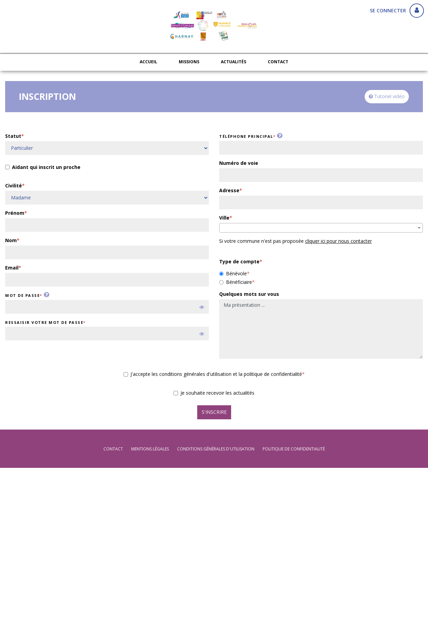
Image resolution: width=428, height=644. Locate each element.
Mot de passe (22, 295)
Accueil (148, 62)
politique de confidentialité (294, 449)
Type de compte (239, 261)
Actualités (233, 62)
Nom (11, 240)
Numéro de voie (238, 163)
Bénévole (233, 273)
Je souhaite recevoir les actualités (214, 393)
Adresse (229, 190)
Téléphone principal (246, 136)
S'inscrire (214, 412)
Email (11, 267)
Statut (13, 136)
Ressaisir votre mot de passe (44, 322)
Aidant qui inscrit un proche (42, 167)
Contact (278, 62)
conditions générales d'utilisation (215, 449)
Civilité (13, 185)
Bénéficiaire (235, 282)
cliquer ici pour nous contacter (338, 241)
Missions (189, 62)
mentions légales (150, 449)
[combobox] (321, 228)
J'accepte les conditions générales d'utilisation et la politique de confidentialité (213, 374)
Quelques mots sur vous (249, 294)
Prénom (14, 213)
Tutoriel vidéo (387, 96)
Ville (224, 217)
